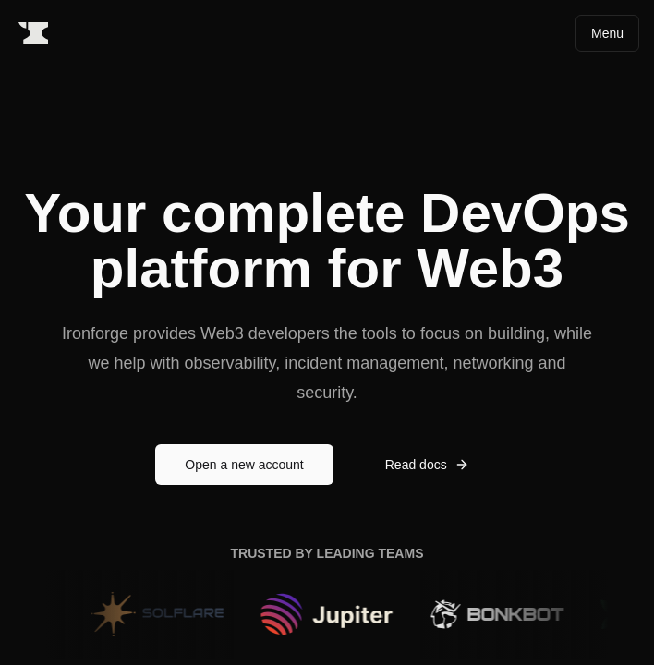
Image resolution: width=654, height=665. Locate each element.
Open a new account (244, 464)
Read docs (427, 464)
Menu (607, 33)
